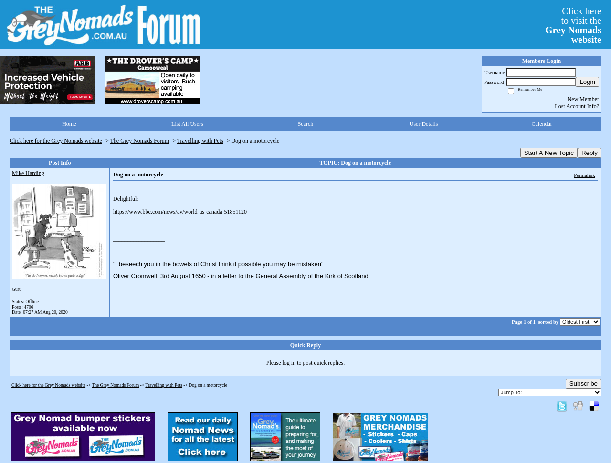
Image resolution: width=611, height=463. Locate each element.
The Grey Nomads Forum (139, 140)
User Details (424, 124)
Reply (589, 152)
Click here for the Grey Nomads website (56, 140)
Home (69, 124)
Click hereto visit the (573, 25)
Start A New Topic (549, 152)
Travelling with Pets (200, 140)
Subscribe (583, 383)
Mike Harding (28, 173)
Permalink (584, 175)
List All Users (187, 124)
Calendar (542, 124)
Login (587, 81)
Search (306, 124)
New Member (583, 99)
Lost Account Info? (577, 106)
